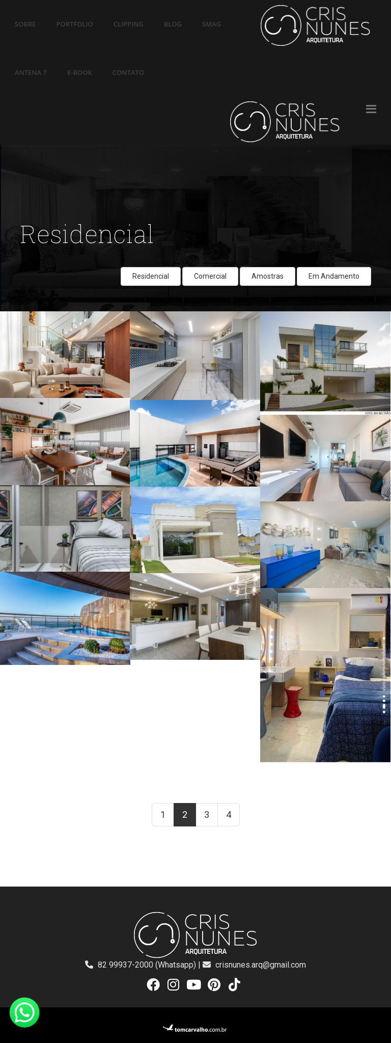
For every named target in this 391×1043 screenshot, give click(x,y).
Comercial (210, 276)
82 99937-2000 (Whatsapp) (148, 965)
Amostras (268, 276)
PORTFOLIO (75, 24)
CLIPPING (129, 24)
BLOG (173, 24)
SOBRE (25, 24)
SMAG (211, 24)
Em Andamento (334, 276)
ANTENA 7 (31, 72)
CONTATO (128, 72)
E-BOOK (79, 72)
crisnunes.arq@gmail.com (260, 965)
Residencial (150, 276)
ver (5, 317)
